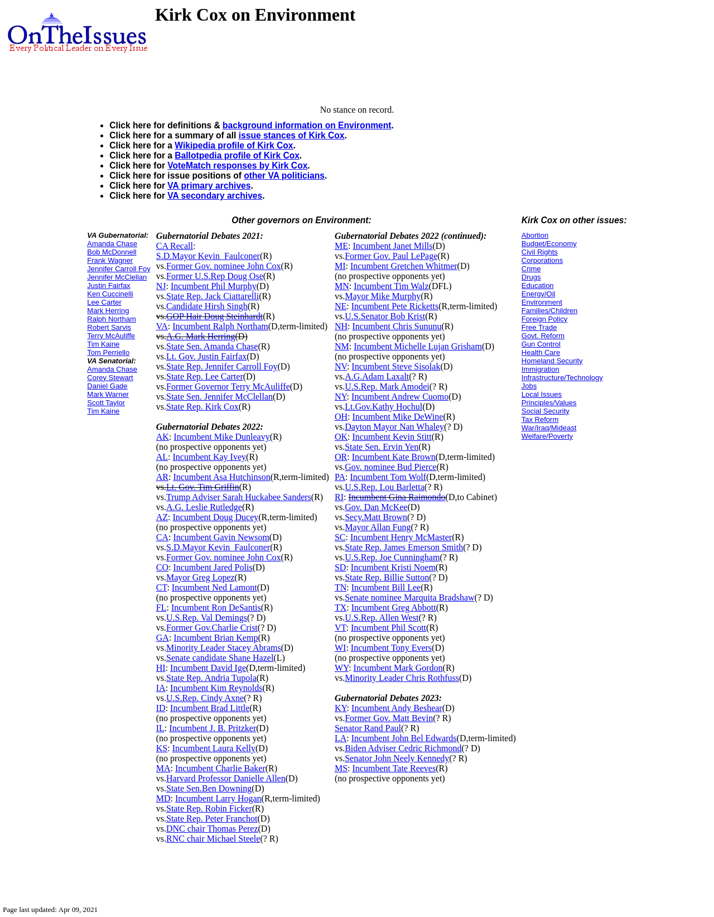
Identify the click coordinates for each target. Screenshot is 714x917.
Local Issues (542, 394)
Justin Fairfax (108, 285)
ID (161, 708)
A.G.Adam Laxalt (377, 376)
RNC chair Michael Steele (213, 838)
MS (341, 768)
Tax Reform (540, 419)
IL (160, 728)
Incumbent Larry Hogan (218, 798)
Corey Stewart (110, 377)
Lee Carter (104, 302)
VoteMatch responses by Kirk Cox (237, 165)
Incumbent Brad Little (209, 708)
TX (340, 607)
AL (162, 457)
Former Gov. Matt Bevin (389, 718)
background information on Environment (307, 125)
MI (340, 266)
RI (339, 497)
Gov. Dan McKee (376, 507)
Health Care (541, 352)
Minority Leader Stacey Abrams (223, 647)
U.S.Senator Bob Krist (385, 316)
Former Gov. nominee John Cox (223, 266)
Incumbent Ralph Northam (220, 326)
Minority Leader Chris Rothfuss (402, 678)
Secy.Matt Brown (376, 517)
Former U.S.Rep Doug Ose (214, 276)
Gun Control (541, 344)
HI (161, 668)
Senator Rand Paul (368, 728)
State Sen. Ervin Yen (381, 447)
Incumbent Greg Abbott (393, 607)
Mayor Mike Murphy (383, 296)
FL (161, 607)
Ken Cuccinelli (110, 294)
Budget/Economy (549, 243)
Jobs (529, 386)
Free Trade (539, 327)
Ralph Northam (111, 319)
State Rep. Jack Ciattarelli (212, 296)
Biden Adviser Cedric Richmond (403, 748)
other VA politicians (284, 175)
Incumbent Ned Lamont (214, 587)
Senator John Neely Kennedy (397, 758)
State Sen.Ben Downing (209, 788)
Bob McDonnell (111, 252)
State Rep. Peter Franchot (212, 818)
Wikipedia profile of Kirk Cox (234, 145)
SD (340, 567)
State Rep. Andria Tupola (211, 678)
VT (340, 627)
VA (162, 326)
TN (340, 587)
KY (341, 708)
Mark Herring (108, 310)
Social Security (546, 411)
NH (341, 326)
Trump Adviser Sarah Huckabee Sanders (238, 497)
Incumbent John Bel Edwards (404, 738)
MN (342, 286)
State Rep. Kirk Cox (202, 406)
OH (341, 416)
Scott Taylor (106, 403)
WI (340, 647)
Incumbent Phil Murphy (214, 286)
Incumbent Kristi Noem (393, 567)
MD (163, 798)
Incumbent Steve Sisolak (395, 366)
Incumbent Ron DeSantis (216, 607)
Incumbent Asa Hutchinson (221, 477)
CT (161, 587)
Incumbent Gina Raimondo (396, 497)
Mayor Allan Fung (378, 527)
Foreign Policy (544, 319)
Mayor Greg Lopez (200, 577)
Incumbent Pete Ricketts (394, 306)
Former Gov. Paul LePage (391, 256)
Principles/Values (549, 403)
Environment (542, 302)
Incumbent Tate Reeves (394, 768)
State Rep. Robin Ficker (209, 808)
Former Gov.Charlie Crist (212, 627)
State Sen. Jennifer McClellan (219, 396)
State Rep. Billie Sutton (387, 577)
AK (162, 436)
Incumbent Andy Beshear (396, 708)
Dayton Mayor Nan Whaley (394, 426)
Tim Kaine (103, 344)
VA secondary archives (214, 195)
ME (341, 246)
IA (161, 688)
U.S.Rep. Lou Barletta (384, 487)
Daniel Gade (107, 386)
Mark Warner (108, 394)
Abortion (535, 235)
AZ (162, 517)
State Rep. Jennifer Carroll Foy (222, 366)
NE (340, 306)
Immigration (540, 369)
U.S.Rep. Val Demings (206, 617)
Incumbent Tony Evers (391, 647)
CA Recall (174, 246)
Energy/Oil (539, 294)
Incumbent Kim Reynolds (216, 688)
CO (162, 567)
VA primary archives (208, 185)
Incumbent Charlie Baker (220, 768)
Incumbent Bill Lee (386, 587)
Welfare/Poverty (547, 436)
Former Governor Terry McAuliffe (228, 386)
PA (340, 477)
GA (162, 637)
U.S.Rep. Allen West (381, 617)
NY (341, 396)
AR (162, 477)
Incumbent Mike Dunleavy (221, 436)
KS (161, 748)
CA (162, 537)
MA (163, 768)
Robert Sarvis (109, 327)
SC (340, 537)
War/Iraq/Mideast (549, 428)
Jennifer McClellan (117, 277)
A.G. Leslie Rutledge (204, 507)
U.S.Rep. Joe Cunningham (392, 557)
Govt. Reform (543, 336)
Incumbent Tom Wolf (388, 477)
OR (341, 457)
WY (342, 668)
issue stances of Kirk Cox (292, 135)
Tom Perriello (108, 352)
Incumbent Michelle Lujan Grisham (418, 346)
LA (340, 738)
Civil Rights (540, 252)
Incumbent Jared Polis (212, 567)
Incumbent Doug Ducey (216, 517)
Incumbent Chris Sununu (397, 326)
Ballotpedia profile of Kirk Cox (237, 155)
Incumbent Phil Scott (388, 627)
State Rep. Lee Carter (204, 376)
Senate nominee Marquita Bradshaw (409, 597)
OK (341, 436)
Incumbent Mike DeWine (398, 416)
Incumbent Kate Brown (394, 457)
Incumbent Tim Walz (391, 286)
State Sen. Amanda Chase (212, 346)
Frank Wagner (110, 260)
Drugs (531, 277)
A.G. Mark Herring (200, 336)
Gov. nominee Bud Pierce (390, 467)
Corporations (542, 260)
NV (341, 366)
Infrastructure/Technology (562, 377)
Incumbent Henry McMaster (401, 537)
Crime (531, 269)
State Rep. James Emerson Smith (404, 547)
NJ (161, 286)
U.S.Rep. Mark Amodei (387, 386)
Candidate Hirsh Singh (207, 306)
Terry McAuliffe (111, 336)
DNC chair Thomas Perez (212, 828)
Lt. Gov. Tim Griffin (202, 487)
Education (538, 285)
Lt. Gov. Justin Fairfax (206, 356)
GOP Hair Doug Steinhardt (214, 316)
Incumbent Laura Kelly (213, 748)
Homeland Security (552, 361)
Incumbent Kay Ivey (210, 457)
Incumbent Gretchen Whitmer (403, 266)
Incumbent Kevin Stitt (392, 436)
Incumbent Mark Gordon (398, 668)
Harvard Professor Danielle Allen (226, 778)
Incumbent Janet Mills (392, 246)
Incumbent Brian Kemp (215, 637)
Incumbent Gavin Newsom (221, 537)
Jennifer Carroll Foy (118, 269)
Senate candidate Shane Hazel (219, 657)
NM (342, 346)
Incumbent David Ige (208, 668)
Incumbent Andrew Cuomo (399, 396)
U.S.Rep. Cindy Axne (205, 698)
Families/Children (549, 310)
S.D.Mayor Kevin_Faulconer (208, 256)
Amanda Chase (112, 243)
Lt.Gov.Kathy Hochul (383, 406)
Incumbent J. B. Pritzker (212, 728)
